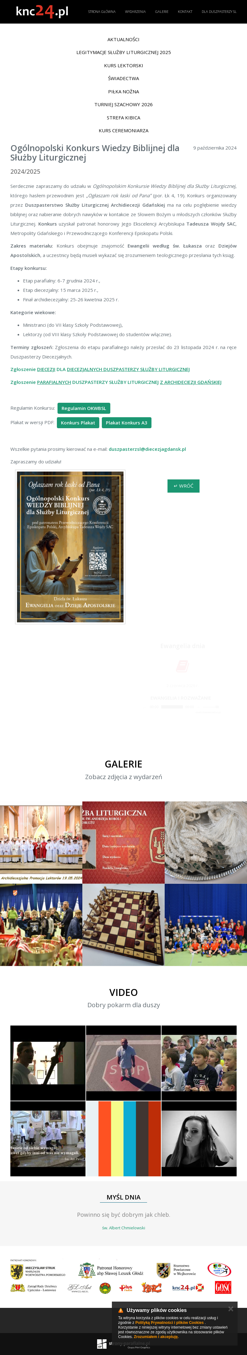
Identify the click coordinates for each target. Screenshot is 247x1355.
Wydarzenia (135, 11)
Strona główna (102, 11)
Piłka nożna (123, 91)
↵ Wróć (183, 486)
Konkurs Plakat (78, 422)
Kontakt (185, 11)
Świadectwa (123, 78)
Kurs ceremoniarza (123, 130)
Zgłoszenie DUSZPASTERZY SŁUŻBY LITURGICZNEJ (116, 382)
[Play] (144, 706)
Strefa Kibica (123, 117)
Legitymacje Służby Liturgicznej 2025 (123, 52)
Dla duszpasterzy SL (219, 11)
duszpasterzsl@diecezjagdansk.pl (147, 449)
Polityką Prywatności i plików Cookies (169, 1322)
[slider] (172, 706)
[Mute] (198, 706)
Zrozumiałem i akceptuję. (156, 1337)
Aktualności (123, 39)
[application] (181, 707)
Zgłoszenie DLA (100, 369)
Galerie (161, 11)
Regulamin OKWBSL (84, 408)
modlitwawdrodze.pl (208, 712)
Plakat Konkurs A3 (126, 422)
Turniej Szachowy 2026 (123, 104)
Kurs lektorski (123, 65)
